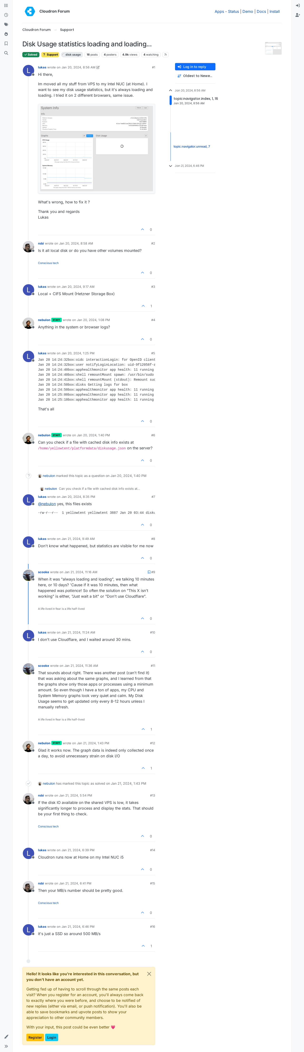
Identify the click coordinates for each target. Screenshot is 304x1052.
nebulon (44, 320)
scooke (43, 572)
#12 (152, 743)
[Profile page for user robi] (28, 246)
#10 (152, 632)
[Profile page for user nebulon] (28, 323)
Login (51, 1037)
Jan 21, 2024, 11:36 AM (81, 666)
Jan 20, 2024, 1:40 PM (93, 435)
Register (35, 1037)
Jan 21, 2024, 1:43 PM (93, 743)
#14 (152, 850)
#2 (153, 243)
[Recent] (6, 15)
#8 (153, 539)
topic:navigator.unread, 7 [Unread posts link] (192, 146)
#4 (153, 320)
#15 (152, 883)
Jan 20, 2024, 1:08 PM (93, 320)
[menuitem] (298, 6)
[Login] (298, 6)
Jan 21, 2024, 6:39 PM (78, 850)
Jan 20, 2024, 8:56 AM (78, 67)
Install (275, 11)
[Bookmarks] (6, 44)
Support (50, 54)
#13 (152, 795)
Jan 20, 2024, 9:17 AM (78, 286)
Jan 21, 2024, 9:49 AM (78, 539)
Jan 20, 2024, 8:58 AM (76, 243)
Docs (261, 11)
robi (41, 243)
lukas (42, 67)
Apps (219, 11)
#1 (153, 67)
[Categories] (6, 6)
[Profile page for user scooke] (28, 575)
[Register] (298, 15)
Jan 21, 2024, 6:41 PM (75, 883)
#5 (153, 353)
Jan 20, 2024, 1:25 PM (78, 353)
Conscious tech (48, 263)
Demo (247, 11)
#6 (153, 435)
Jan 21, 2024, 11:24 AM (78, 632)
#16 (152, 926)
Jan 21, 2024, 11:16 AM (80, 572)
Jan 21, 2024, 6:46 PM (78, 926)
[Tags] (6, 25)
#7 (153, 497)
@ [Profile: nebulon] (47, 503)
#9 (153, 572)
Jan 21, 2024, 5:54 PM (75, 795)
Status (233, 11)
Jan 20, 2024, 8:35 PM (78, 497)
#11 (153, 666)
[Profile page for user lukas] (28, 70)
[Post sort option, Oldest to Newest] (195, 76)
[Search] (6, 53)
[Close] (149, 973)
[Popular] (6, 34)
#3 (153, 286)
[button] (6, 1037)
